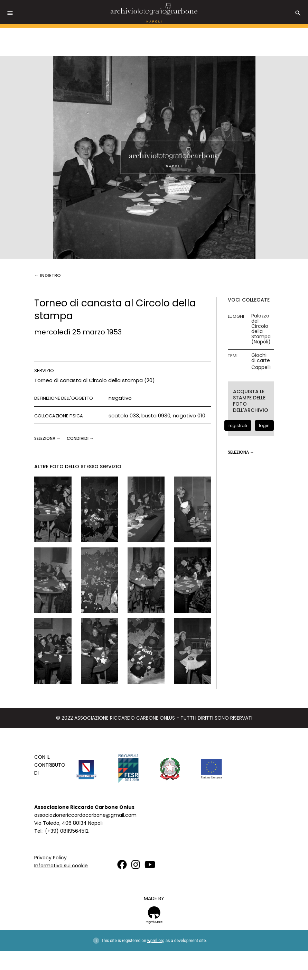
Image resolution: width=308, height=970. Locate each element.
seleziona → (48, 438)
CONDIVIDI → (80, 438)
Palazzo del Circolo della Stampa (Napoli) (261, 328)
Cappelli (261, 367)
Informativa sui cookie (61, 865)
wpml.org (156, 940)
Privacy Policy (50, 857)
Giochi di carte (260, 358)
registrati (237, 425)
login (264, 425)
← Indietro (47, 275)
